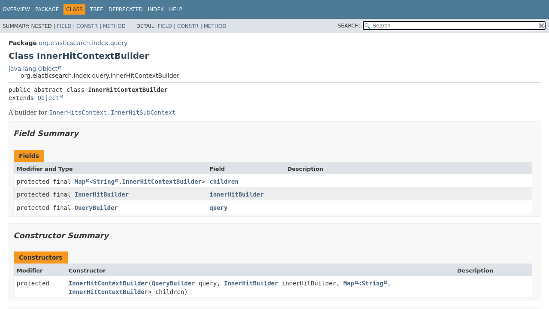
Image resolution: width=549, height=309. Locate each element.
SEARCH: (349, 26)
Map (80, 181)
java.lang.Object (33, 68)
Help (175, 9)
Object (48, 97)
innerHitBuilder (236, 194)
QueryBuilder (96, 207)
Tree (96, 9)
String (104, 181)
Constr (87, 26)
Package (47, 9)
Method (114, 26)
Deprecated (126, 9)
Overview (16, 9)
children (223, 181)
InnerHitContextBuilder (162, 181)
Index (156, 9)
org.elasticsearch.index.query (83, 42)
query (218, 207)
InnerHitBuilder (102, 194)
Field (64, 26)
